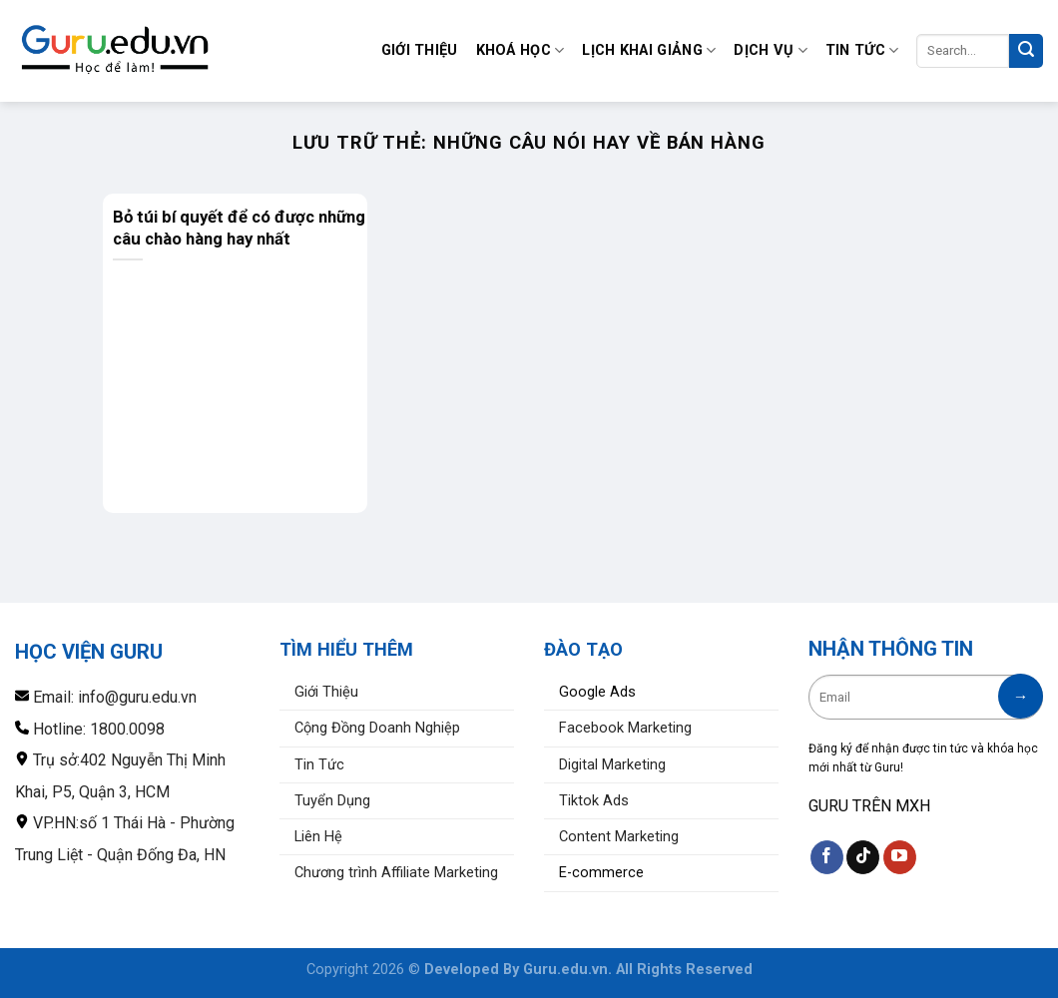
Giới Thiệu (419, 50)
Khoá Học (520, 50)
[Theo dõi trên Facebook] (826, 857)
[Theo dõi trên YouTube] (899, 857)
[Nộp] (1026, 51)
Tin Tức (862, 50)
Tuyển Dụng (332, 800)
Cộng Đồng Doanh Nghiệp (377, 728)
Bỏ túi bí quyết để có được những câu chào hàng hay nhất (239, 228)
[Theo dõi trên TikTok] (862, 857)
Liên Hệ (318, 836)
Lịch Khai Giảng (649, 50)
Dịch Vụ (770, 50)
